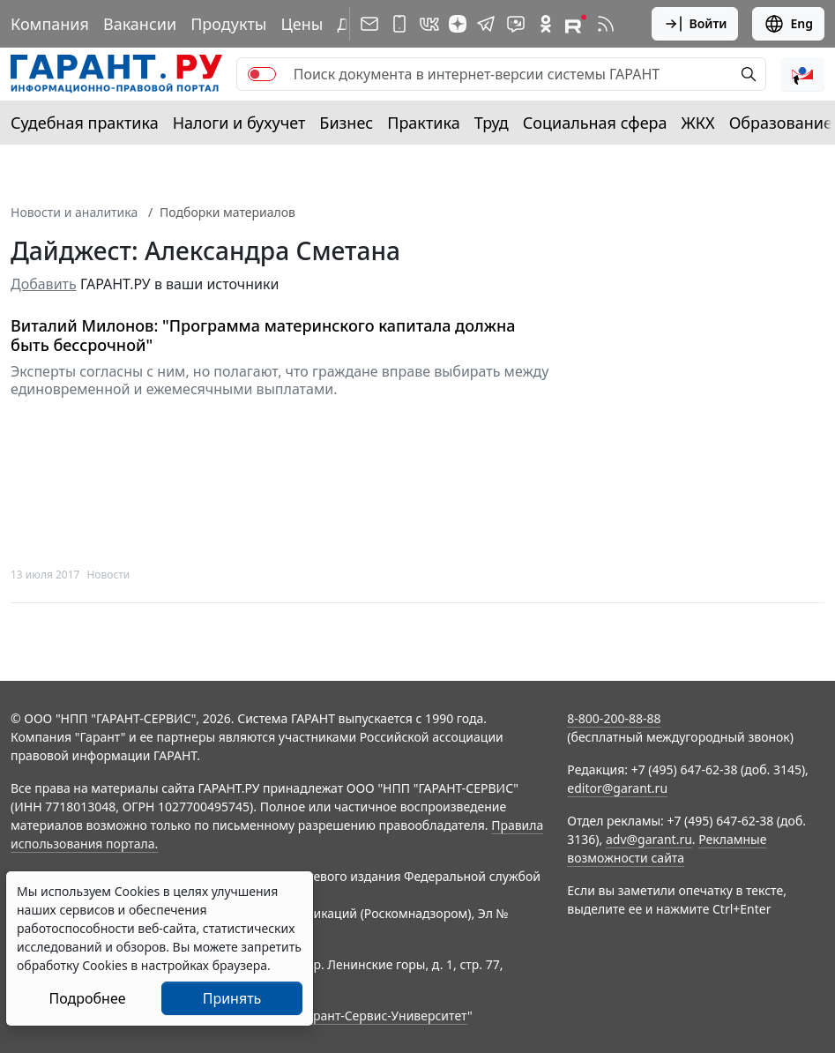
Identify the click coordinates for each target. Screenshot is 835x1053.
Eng (788, 23)
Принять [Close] (232, 998)
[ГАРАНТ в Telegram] (485, 23)
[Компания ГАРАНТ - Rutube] (575, 23)
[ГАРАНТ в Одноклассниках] (545, 23)
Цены (301, 23)
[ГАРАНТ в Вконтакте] (429, 23)
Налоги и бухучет (239, 122)
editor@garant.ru (617, 788)
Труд (491, 122)
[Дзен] (457, 24)
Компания (50, 23)
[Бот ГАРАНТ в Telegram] (515, 23)
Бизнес (346, 122)
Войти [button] (695, 23)
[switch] (262, 74)
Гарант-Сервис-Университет (384, 1015)
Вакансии (139, 23)
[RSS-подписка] (605, 23)
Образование (780, 122)
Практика (423, 122)
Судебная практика (85, 122)
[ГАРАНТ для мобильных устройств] (399, 23)
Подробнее (86, 998)
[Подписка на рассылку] (369, 23)
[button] (802, 74)
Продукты (228, 23)
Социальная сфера (595, 122)
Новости (108, 574)
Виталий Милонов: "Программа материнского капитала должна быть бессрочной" (263, 335)
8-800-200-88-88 (613, 718)
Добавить (44, 284)
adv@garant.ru (649, 839)
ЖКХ (698, 122)
